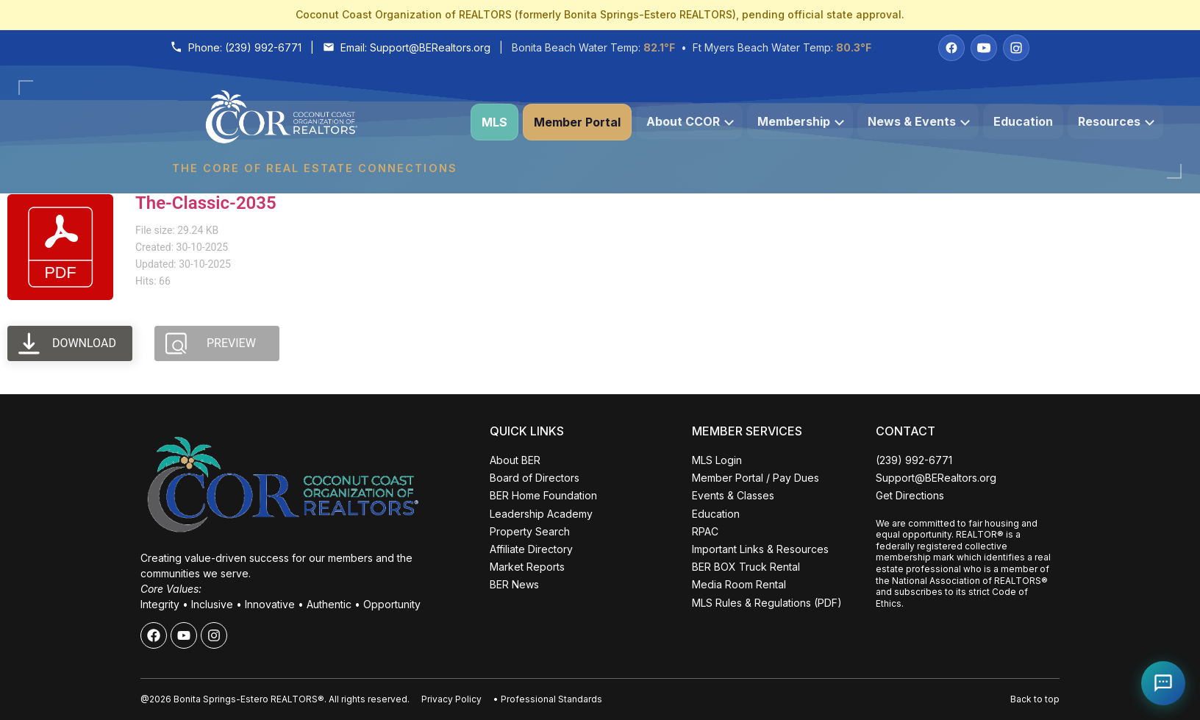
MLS (494, 122)
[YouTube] (984, 48)
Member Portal (577, 122)
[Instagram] (1016, 48)
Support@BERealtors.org (430, 47)
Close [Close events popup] (239, 418)
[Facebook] (951, 48)
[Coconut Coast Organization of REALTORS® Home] (314, 122)
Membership (800, 121)
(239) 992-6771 (263, 47)
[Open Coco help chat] (1163, 683)
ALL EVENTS (142, 662)
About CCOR (690, 121)
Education (1023, 121)
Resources (1116, 121)
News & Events (919, 121)
